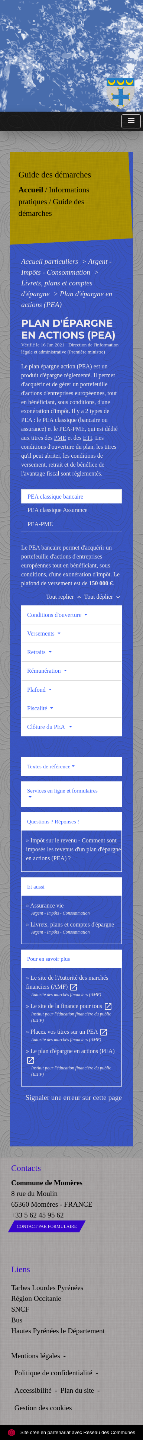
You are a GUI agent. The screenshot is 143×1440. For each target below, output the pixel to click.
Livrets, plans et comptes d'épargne (72, 924)
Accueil (31, 189)
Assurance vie (47, 905)
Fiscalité (38, 708)
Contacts (26, 1168)
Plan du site (77, 1390)
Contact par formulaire (47, 1226)
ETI (87, 438)
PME (60, 438)
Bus (16, 1320)
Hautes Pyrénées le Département (58, 1331)
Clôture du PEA (47, 727)
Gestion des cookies (43, 1408)
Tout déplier (103, 596)
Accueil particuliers (50, 261)
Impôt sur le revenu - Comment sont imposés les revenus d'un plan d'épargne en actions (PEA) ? (73, 849)
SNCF (20, 1309)
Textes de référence (48, 766)
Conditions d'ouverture (55, 615)
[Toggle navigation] (131, 121)
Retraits (37, 652)
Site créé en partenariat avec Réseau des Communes (71, 1432)
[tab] (71, 496)
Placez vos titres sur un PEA (69, 1031)
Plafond (37, 690)
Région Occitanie (36, 1298)
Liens (20, 1269)
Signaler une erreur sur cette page (73, 1097)
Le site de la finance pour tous (71, 1006)
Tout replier (65, 596)
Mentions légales (35, 1356)
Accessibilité (33, 1390)
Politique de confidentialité (53, 1373)
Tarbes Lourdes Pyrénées (47, 1288)
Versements (41, 633)
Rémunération (44, 671)
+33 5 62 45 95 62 (37, 1215)
